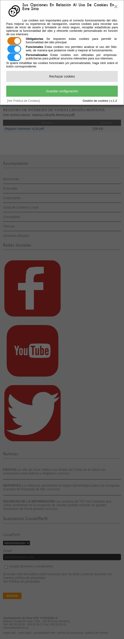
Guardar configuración (62, 91)
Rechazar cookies (62, 76)
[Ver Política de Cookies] (23, 100)
